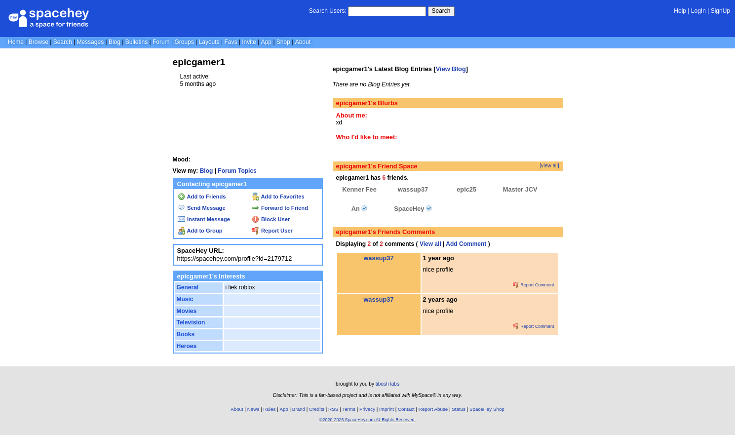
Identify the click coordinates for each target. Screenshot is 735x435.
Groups (183, 42)
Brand (298, 409)
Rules (269, 409)
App (266, 42)
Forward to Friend (280, 208)
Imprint (386, 409)
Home (16, 42)
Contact (406, 409)
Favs (230, 42)
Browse (38, 42)
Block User (271, 219)
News (253, 409)
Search (441, 10)
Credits (316, 409)
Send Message (202, 208)
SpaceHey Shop (486, 409)
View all (430, 243)
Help (680, 10)
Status (458, 409)
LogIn (698, 10)
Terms (348, 409)
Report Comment (533, 284)
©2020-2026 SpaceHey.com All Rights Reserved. (367, 419)
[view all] (549, 165)
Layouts (209, 42)
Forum (161, 42)
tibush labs (387, 384)
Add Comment (466, 243)
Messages (90, 42)
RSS (333, 409)
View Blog (451, 69)
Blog (114, 42)
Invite (249, 42)
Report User (272, 231)
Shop (283, 42)
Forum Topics (237, 170)
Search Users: (328, 10)
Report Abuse (433, 409)
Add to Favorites (278, 196)
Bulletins (136, 42)
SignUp (720, 10)
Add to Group (200, 231)
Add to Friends (202, 196)
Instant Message (204, 219)
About (302, 42)
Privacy (367, 409)
